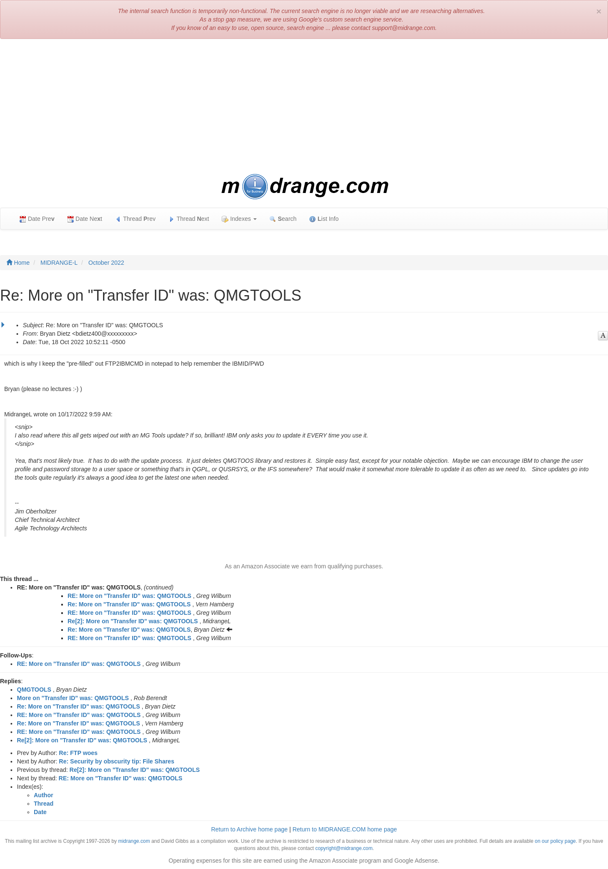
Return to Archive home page (249, 829)
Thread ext (188, 219)
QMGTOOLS (34, 689)
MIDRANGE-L (59, 262)
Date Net (84, 219)
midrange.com (134, 841)
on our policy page (555, 841)
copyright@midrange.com (344, 848)
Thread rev (135, 219)
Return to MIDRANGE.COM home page (345, 829)
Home (18, 262)
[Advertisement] (304, 106)
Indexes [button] (239, 219)
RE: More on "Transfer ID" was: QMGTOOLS (129, 595)
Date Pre (36, 219)
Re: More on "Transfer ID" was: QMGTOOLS (129, 604)
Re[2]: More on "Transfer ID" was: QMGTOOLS (133, 621)
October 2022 (106, 262)
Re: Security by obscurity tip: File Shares (116, 761)
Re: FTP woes (78, 753)
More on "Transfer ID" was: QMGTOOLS (73, 698)
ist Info (324, 219)
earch (282, 219)
